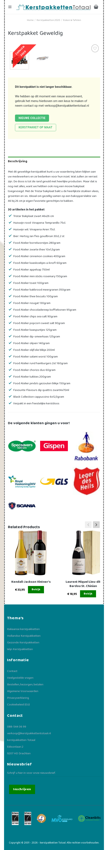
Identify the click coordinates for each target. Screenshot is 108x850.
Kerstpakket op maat (35, 127)
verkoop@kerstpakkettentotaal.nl (67, 105)
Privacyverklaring (18, 697)
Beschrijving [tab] (17, 161)
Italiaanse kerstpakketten (23, 629)
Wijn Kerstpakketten (20, 649)
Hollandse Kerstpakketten (24, 635)
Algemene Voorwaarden (22, 691)
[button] (96, 524)
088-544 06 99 (16, 726)
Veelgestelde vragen (20, 677)
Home (30, 20)
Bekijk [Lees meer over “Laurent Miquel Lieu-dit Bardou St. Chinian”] (88, 593)
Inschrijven (22, 789)
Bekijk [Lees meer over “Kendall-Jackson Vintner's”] (36, 589)
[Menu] (10, 7)
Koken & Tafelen (72, 20)
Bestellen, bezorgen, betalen (25, 684)
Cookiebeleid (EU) (18, 704)
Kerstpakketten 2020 (48, 20)
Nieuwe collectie (32, 118)
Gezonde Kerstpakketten (23, 642)
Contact (12, 671)
